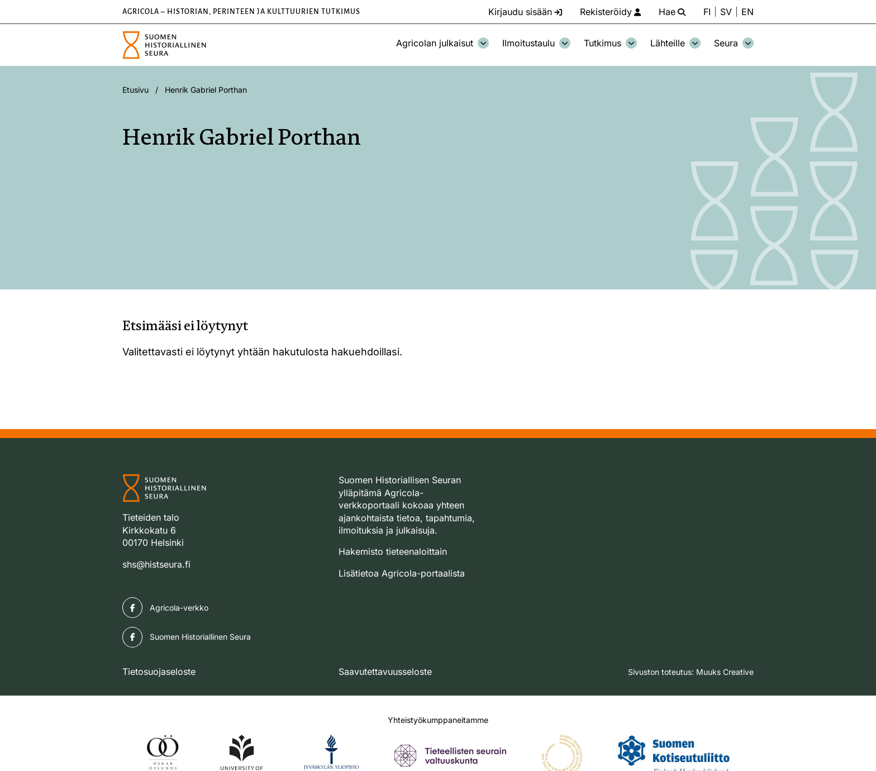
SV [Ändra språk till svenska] (726, 11)
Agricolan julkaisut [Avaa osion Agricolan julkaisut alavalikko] (442, 43)
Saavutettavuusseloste (385, 671)
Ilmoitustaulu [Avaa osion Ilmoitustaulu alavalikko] (536, 43)
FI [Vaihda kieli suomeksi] (707, 11)
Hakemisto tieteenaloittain (393, 551)
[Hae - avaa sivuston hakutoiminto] (672, 11)
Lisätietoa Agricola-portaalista (402, 573)
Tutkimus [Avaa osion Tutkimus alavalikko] (610, 43)
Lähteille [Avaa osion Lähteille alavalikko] (675, 43)
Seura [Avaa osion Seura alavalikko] (734, 43)
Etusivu (135, 89)
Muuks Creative (725, 672)
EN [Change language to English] (747, 11)
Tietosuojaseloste (159, 671)
